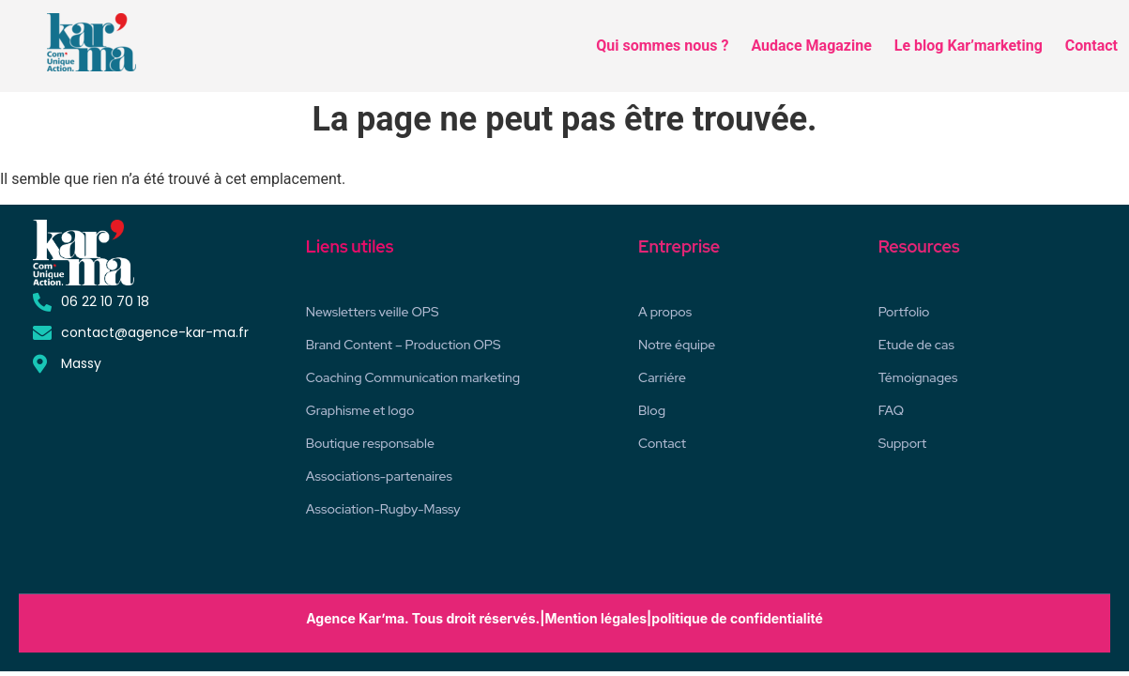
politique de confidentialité (736, 618)
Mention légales (595, 618)
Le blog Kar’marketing (968, 45)
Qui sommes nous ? (662, 45)
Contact (1091, 45)
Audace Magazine (811, 45)
